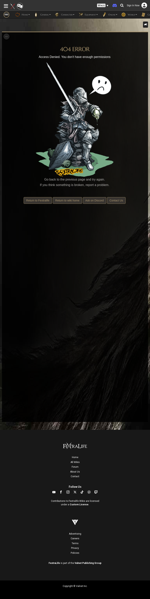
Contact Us (116, 200)
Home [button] (22, 14)
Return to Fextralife (37, 200)
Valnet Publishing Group (88, 563)
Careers (75, 538)
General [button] (42, 14)
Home (75, 457)
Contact (75, 476)
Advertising (75, 533)
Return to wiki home (67, 200)
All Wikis (75, 462)
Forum (75, 466)
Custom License (79, 504)
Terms (75, 543)
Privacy (75, 548)
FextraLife (54, 563)
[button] (103, 5)
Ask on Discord (94, 200)
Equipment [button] (88, 14)
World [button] (129, 14)
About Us (75, 471)
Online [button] (109, 14)
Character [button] (64, 14)
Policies (75, 553)
